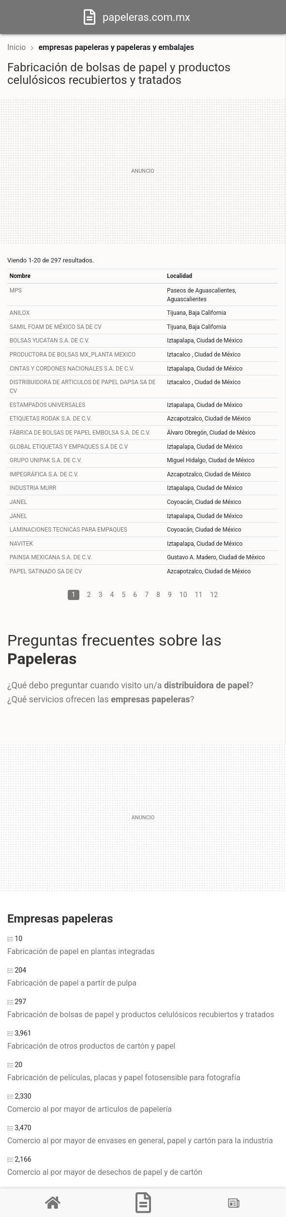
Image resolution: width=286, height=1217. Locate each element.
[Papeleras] (143, 1202)
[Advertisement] (142, 171)
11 (199, 595)
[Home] (89, 16)
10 (183, 595)
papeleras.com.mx (146, 17)
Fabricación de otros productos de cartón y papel (91, 1046)
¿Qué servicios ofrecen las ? (100, 699)
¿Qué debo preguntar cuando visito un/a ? (130, 685)
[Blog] (233, 1203)
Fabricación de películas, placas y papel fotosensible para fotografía (124, 1077)
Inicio (16, 47)
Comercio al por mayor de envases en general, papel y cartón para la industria (140, 1140)
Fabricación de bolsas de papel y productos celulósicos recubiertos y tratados (140, 1014)
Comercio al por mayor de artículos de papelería (89, 1109)
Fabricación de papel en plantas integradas (80, 951)
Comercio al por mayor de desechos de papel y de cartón (104, 1172)
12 (214, 595)
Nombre (20, 276)
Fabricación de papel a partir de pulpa (71, 983)
